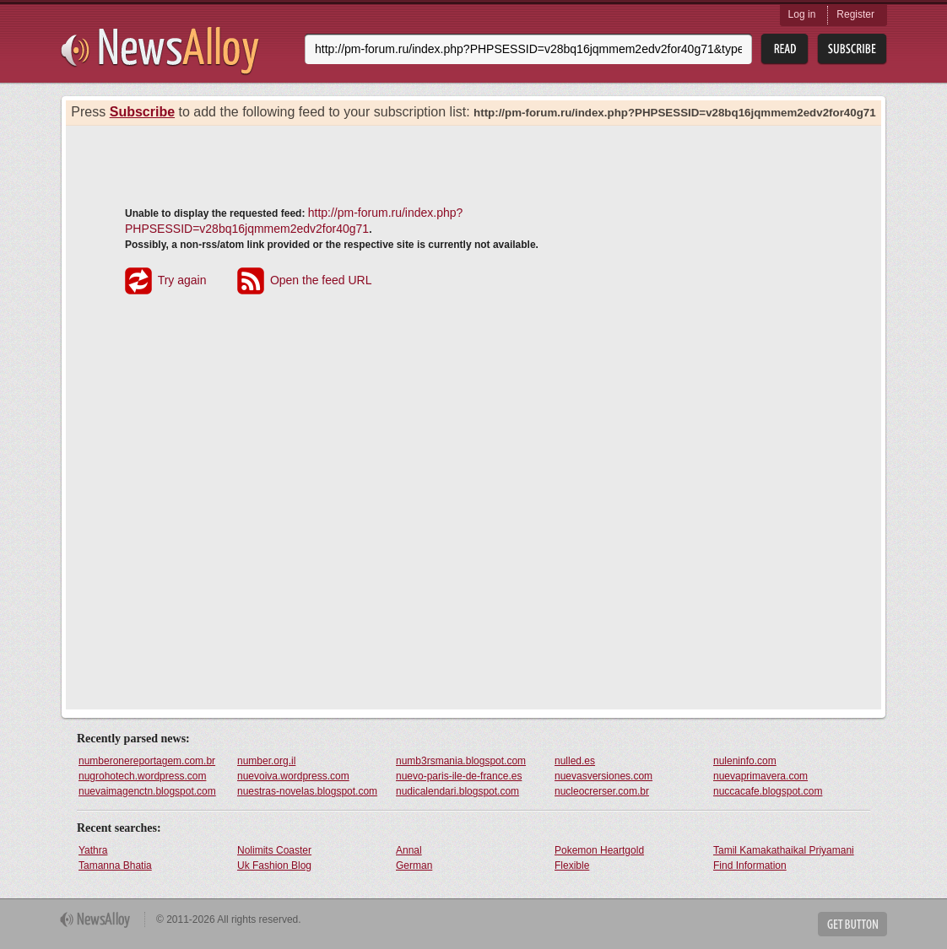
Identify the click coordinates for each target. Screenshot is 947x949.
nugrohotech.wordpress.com (142, 776)
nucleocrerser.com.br (602, 791)
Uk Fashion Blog (274, 865)
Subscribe (142, 112)
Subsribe (852, 49)
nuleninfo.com (745, 761)
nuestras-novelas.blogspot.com (307, 791)
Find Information (750, 865)
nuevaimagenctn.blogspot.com (147, 791)
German (414, 865)
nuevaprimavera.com (760, 776)
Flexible (572, 865)
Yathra (92, 850)
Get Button (852, 924)
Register (855, 14)
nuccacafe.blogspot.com (767, 791)
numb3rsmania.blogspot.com (461, 761)
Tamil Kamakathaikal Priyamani (783, 850)
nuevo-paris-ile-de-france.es (459, 776)
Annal (409, 850)
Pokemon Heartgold (599, 850)
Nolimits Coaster (274, 850)
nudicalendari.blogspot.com (457, 791)
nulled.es (575, 761)
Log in (802, 14)
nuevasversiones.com (603, 776)
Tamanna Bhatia (115, 865)
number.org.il (266, 761)
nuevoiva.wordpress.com (293, 776)
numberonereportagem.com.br (146, 761)
